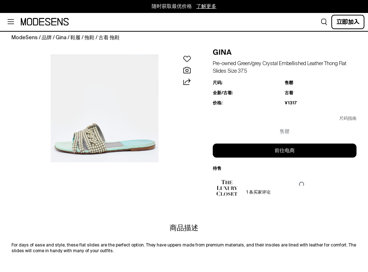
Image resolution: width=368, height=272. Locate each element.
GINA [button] (222, 52)
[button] (324, 22)
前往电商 (285, 150)
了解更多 (206, 6)
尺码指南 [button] (347, 119)
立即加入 (347, 21)
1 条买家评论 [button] (259, 192)
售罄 (285, 131)
